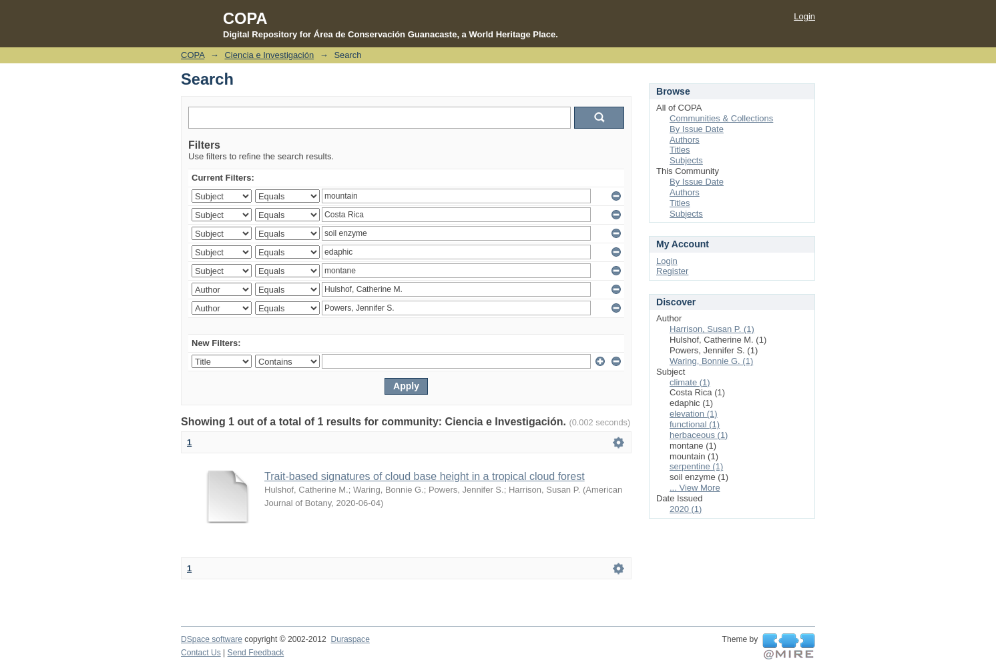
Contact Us (201, 652)
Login (804, 16)
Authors (685, 140)
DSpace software (211, 639)
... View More (695, 488)
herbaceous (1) (699, 435)
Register (672, 271)
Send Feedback (256, 652)
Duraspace (349, 639)
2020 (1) (686, 509)
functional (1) (695, 424)
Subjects (686, 160)
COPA (192, 55)
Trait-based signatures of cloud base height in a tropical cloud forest (424, 476)
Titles (680, 150)
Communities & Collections (721, 118)
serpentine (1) (696, 466)
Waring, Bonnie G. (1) (711, 361)
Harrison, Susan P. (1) (712, 329)
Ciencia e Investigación (269, 55)
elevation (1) (694, 414)
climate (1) (690, 382)
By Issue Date (697, 129)
